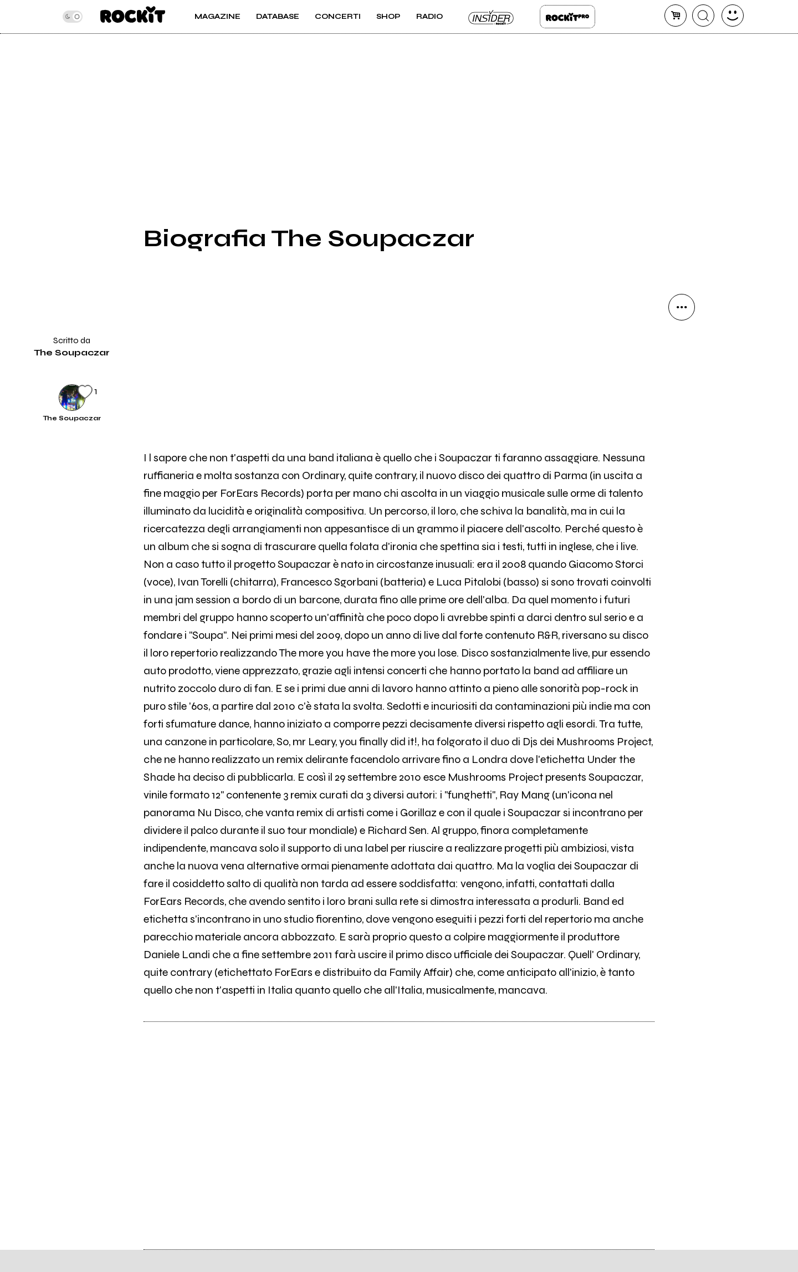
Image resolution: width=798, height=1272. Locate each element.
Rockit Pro (567, 16)
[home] (132, 16)
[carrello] (675, 15)
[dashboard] (733, 15)
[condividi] (681, 307)
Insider (491, 17)
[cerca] (703, 15)
